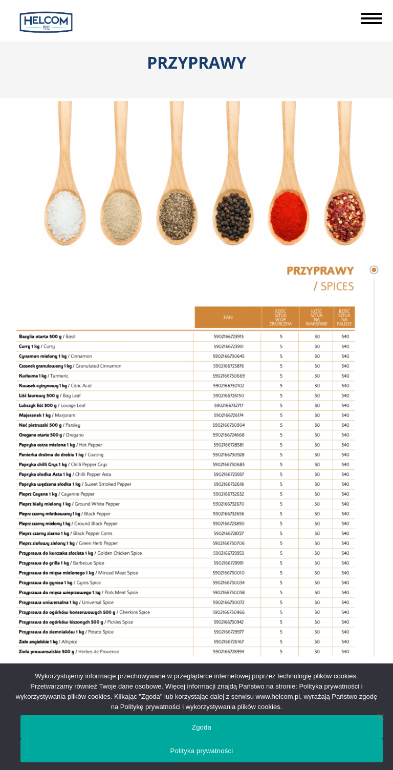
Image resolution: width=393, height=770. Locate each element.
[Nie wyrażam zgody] (380, 717)
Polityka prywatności (201, 751)
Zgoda (201, 727)
